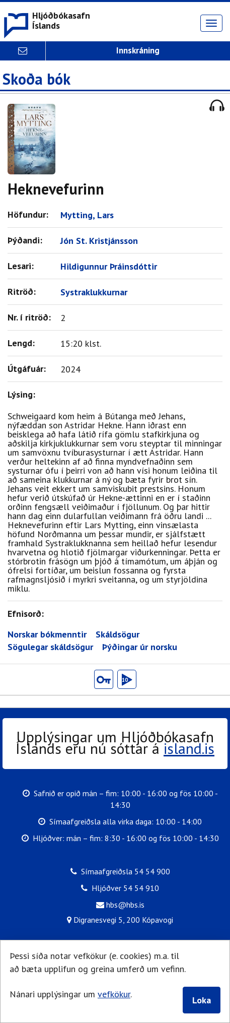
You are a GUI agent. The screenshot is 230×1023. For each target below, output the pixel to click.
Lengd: (24, 343)
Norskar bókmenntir (47, 634)
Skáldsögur (117, 634)
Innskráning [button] (138, 50)
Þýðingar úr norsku (139, 647)
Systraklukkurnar (96, 292)
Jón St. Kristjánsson (101, 240)
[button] (46, 21)
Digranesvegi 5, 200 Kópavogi (120, 919)
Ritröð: (24, 291)
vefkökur (114, 994)
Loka (201, 1000)
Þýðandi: (27, 240)
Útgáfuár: (29, 368)
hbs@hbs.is (120, 904)
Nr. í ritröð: (32, 317)
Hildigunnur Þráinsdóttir (111, 266)
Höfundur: (30, 214)
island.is (189, 748)
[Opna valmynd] (211, 23)
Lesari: (23, 266)
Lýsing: (24, 394)
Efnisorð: (28, 613)
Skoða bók (36, 80)
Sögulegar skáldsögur (50, 647)
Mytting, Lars (89, 215)
